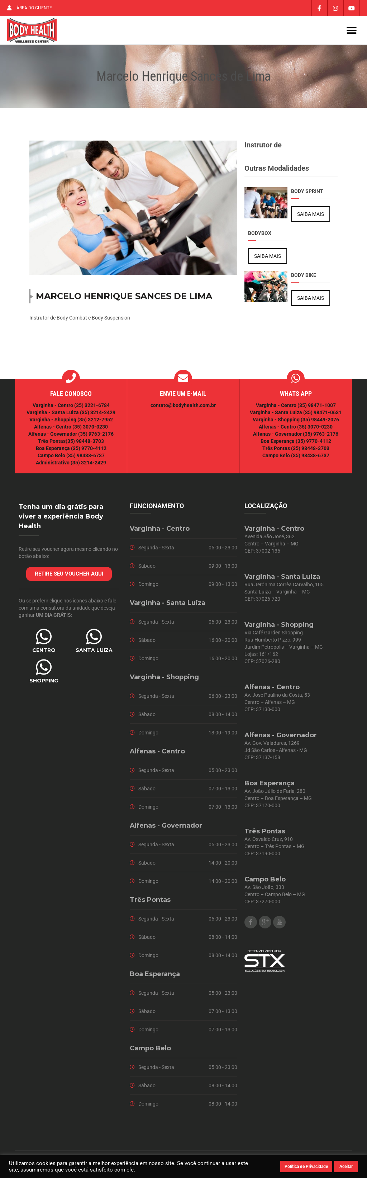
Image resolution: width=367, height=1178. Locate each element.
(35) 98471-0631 (322, 414)
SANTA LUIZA (94, 652)
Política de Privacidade (306, 1166)
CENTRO (44, 652)
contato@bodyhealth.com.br (183, 407)
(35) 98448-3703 (85, 443)
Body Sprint (307, 193)
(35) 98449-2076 (320, 422)
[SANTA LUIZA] (94, 639)
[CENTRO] (44, 639)
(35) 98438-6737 (85, 457)
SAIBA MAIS (310, 216)
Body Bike (303, 277)
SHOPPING (43, 683)
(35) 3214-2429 (97, 414)
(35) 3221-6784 (92, 407)
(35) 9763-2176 (96, 436)
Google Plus (265, 924)
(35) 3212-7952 (95, 422)
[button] (352, 31)
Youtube (279, 924)
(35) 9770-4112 (88, 450)
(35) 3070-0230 (90, 429)
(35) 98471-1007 (316, 407)
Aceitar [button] (346, 1166)
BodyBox (259, 235)
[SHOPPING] (44, 669)
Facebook (250, 924)
